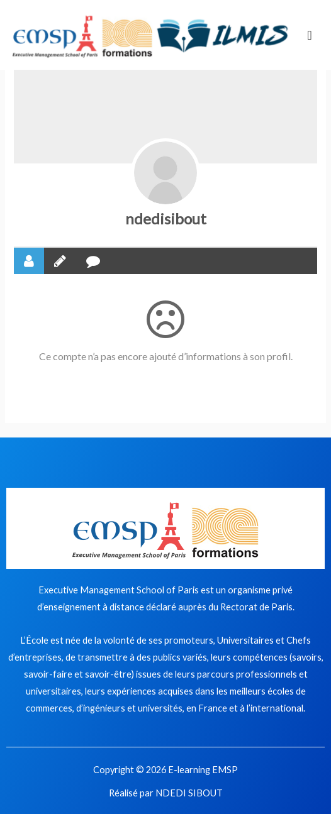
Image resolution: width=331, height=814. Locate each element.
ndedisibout (165, 218)
